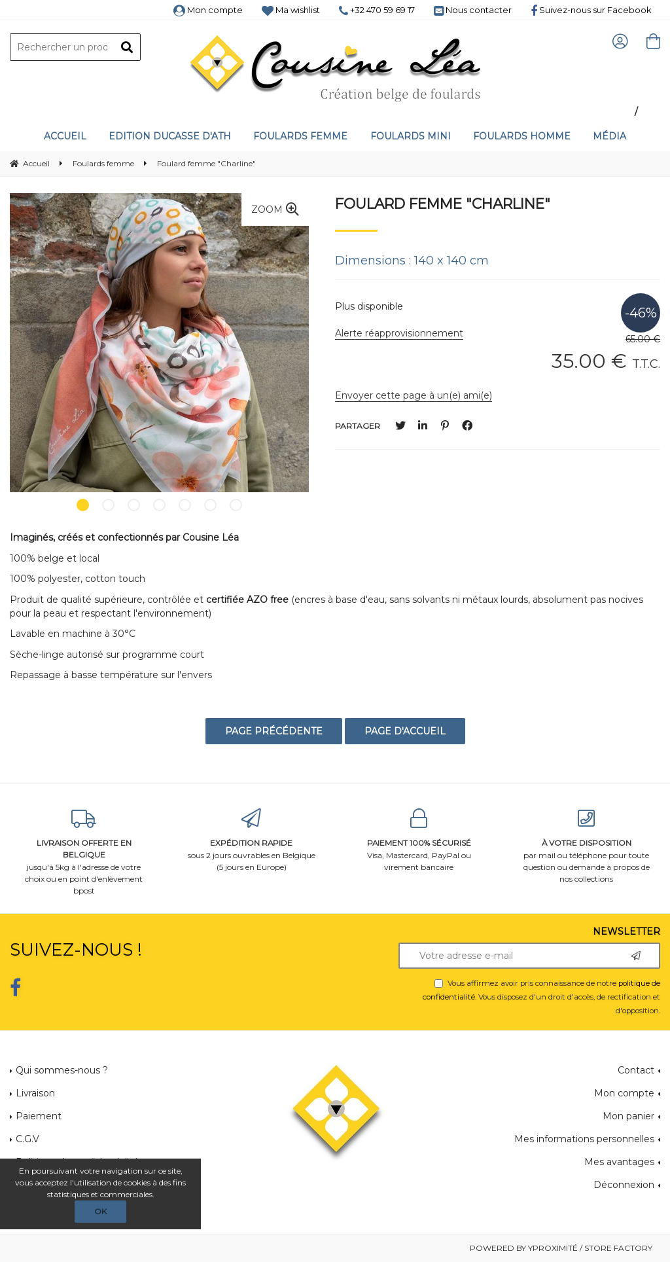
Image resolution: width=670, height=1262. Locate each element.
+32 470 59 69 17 (377, 10)
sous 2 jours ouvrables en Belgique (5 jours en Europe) (251, 840)
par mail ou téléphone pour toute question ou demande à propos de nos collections (586, 846)
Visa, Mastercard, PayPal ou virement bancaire (418, 840)
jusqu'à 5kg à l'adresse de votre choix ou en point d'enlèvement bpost (83, 851)
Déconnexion (623, 1185)
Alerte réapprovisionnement (399, 333)
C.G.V (27, 1139)
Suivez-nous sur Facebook (591, 10)
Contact (636, 1070)
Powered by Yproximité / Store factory (561, 1248)
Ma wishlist (291, 10)
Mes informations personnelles (584, 1139)
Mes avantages (619, 1162)
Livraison (35, 1093)
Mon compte (208, 10)
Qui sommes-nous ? (62, 1070)
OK (100, 1211)
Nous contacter (473, 10)
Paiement (39, 1116)
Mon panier (628, 1116)
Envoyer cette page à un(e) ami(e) (413, 395)
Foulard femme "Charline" (442, 203)
